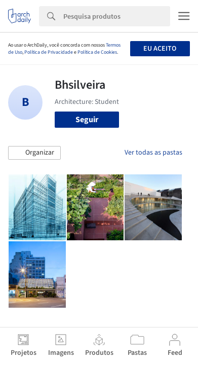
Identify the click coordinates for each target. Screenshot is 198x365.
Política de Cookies (97, 52)
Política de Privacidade (48, 52)
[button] (34, 153)
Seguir (86, 119)
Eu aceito (159, 49)
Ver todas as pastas (153, 153)
